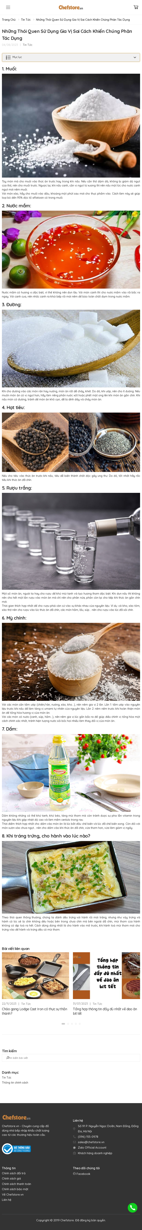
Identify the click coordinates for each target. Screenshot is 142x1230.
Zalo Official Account (92, 1147)
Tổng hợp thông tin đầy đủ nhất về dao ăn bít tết (105, 1011)
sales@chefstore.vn (91, 1142)
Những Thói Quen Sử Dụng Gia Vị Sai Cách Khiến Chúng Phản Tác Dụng (83, 19)
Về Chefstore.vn (13, 1194)
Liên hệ (6, 1200)
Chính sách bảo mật (15, 1189)
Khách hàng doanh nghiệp (95, 1153)
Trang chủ (9, 19)
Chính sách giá (11, 1178)
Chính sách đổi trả (13, 1173)
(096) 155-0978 (88, 1137)
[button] (63, 1024)
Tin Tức (26, 19)
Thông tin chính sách (15, 1082)
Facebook (83, 1174)
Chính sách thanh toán (16, 1184)
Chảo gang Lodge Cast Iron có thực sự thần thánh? (34, 1011)
